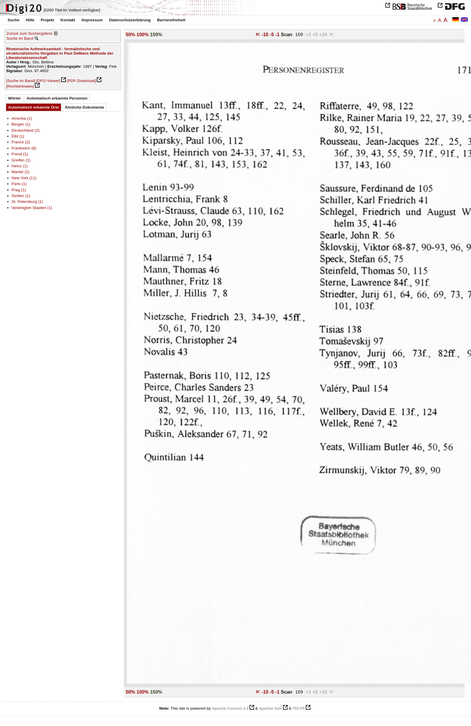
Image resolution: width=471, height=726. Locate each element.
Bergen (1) (21, 124)
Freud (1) (20, 154)
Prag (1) (19, 190)
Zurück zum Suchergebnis (29, 33)
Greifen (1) (21, 160)
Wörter (14, 98)
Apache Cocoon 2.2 (230, 708)
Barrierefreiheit (171, 20)
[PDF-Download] (81, 81)
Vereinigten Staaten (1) (32, 208)
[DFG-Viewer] (48, 81)
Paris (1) (19, 184)
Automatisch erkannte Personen (57, 98)
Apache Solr (270, 708)
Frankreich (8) (24, 148)
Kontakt (67, 20)
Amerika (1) (22, 118)
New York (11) (24, 178)
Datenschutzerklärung (130, 20)
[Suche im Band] (20, 81)
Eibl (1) (18, 136)
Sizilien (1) (21, 196)
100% (142, 34)
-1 (278, 34)
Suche (14, 20)
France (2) (21, 142)
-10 (265, 34)
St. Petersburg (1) (27, 201)
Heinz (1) (20, 166)
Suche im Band (19, 38)
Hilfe (30, 20)
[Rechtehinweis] (20, 86)
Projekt (47, 20)
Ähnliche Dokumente (84, 107)
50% (130, 34)
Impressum (92, 20)
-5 (272, 34)
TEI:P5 (298, 708)
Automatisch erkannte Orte (33, 107)
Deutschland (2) (26, 130)
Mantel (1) (20, 172)
